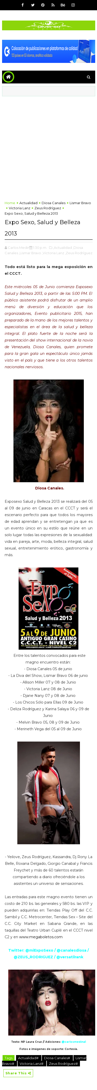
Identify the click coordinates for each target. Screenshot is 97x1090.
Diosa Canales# (57, 1058)
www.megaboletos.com (41, 937)
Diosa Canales (53, 203)
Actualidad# (28, 1058)
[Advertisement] (48, 147)
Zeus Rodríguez (47, 208)
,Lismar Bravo (30, 253)
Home (10, 203)
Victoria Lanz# (32, 1063)
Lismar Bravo (80, 203)
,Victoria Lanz (53, 253)
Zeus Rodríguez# (63, 1063)
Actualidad (28, 203)
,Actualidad (62, 247)
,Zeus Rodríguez (78, 253)
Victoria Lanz (19, 208)
